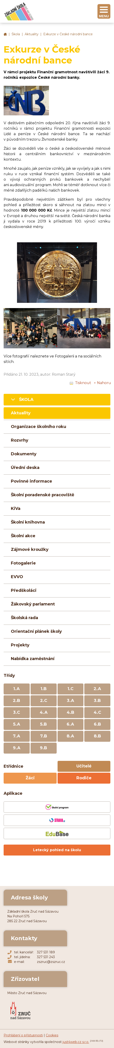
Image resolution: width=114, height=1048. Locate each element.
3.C (16, 712)
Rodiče (84, 777)
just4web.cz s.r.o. (76, 1042)
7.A (16, 736)
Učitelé (84, 766)
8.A (70, 736)
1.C (70, 688)
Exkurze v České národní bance (68, 34)
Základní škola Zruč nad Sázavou (5, 34)
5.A (16, 724)
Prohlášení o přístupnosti (23, 1035)
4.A (44, 712)
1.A (16, 688)
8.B (97, 736)
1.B (44, 688)
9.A (16, 747)
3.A (70, 700)
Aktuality (32, 34)
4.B (70, 712)
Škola (16, 34)
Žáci (30, 777)
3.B (97, 700)
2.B (16, 700)
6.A (70, 724)
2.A (97, 688)
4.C (97, 712)
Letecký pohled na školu (57, 850)
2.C (43, 700)
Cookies (52, 1035)
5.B (43, 724)
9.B (43, 747)
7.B (43, 736)
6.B (97, 724)
